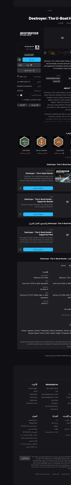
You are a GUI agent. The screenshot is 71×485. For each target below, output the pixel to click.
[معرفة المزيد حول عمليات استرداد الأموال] (4, 76)
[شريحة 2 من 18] (49, 52)
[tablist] (35, 265)
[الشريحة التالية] (66, 52)
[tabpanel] (35, 288)
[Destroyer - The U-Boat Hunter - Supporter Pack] (54, 235)
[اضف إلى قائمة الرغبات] (15, 70)
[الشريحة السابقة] (31, 52)
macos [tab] (50, 265)
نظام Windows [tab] (60, 265)
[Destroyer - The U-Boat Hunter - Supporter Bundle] (54, 202)
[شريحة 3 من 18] (39, 52)
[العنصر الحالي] (58, 52)
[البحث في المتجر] (65, 10)
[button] (48, 126)
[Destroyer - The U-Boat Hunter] (54, 176)
